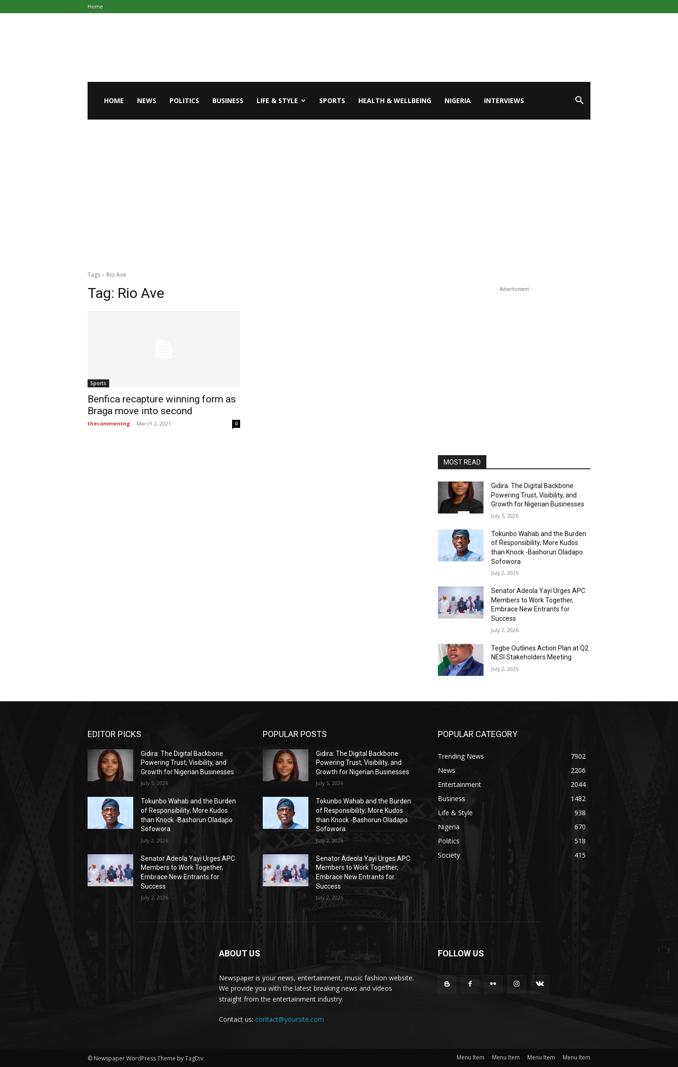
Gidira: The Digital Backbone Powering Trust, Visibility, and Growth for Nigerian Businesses (537, 495)
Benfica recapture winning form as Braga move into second (162, 405)
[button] (579, 101)
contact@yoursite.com (289, 1019)
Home (95, 6)
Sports (332, 100)
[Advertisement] (339, 190)
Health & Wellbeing (394, 100)
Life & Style (281, 100)
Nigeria (457, 100)
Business (227, 100)
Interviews (504, 100)
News (146, 100)
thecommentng (109, 423)
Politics (184, 100)
